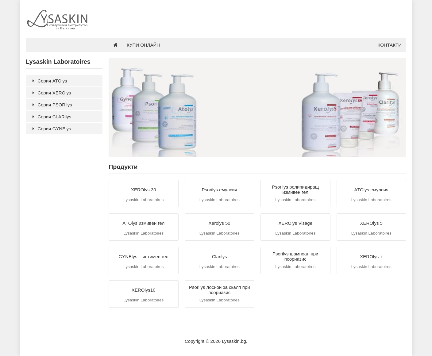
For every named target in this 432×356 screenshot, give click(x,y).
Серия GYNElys (50, 128)
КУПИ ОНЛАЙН (143, 45)
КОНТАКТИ (390, 45)
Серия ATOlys (48, 80)
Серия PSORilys (51, 104)
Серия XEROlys (50, 92)
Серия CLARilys (50, 116)
